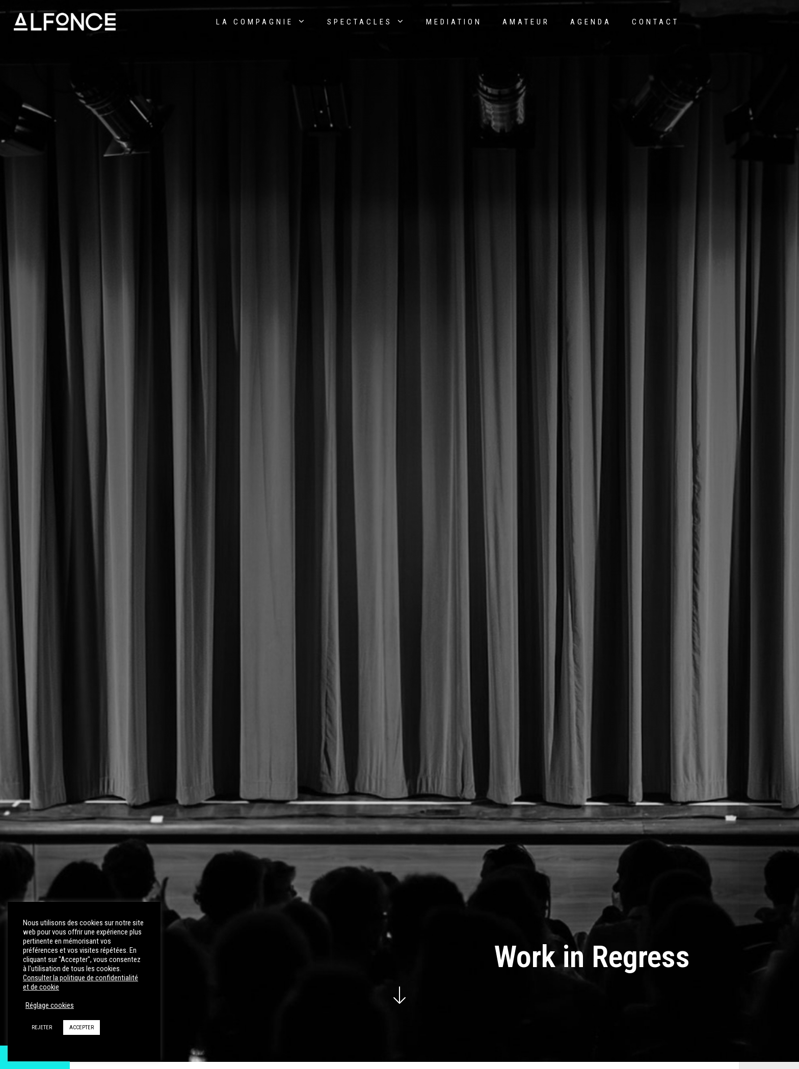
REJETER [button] (42, 1027)
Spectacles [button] (366, 22)
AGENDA (590, 21)
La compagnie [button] (261, 22)
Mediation (454, 21)
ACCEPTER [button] (81, 1027)
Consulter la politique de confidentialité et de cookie (80, 982)
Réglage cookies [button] (49, 1005)
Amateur (526, 21)
